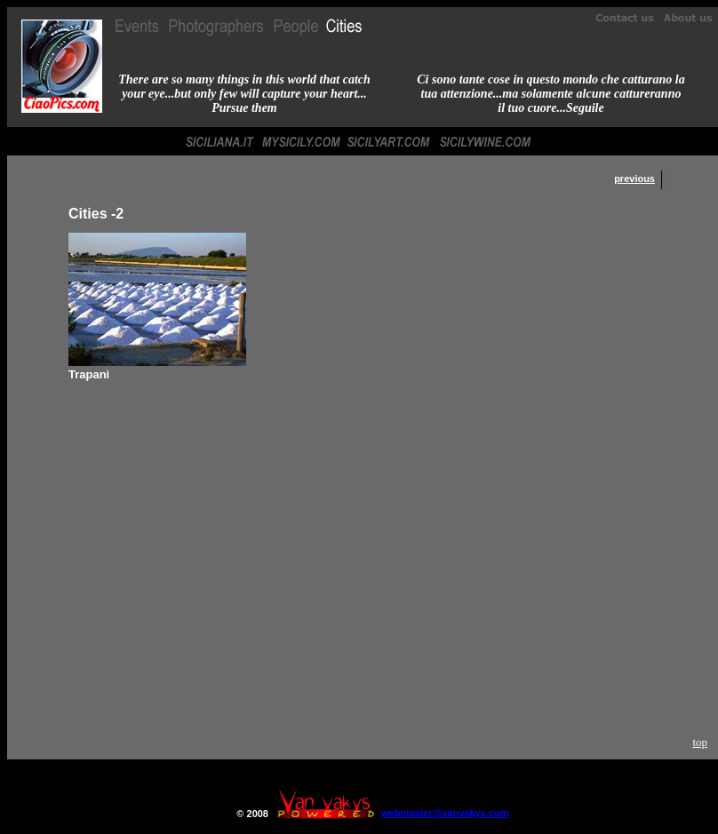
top (699, 742)
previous (634, 178)
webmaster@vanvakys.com (444, 812)
